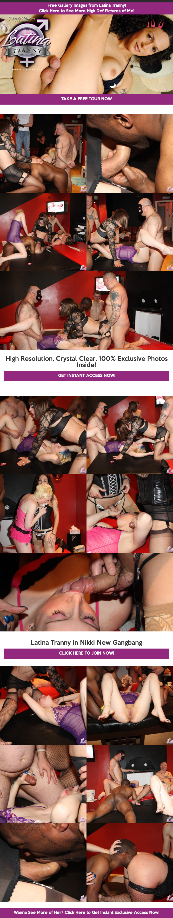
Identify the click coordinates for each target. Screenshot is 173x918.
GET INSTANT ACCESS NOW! (86, 376)
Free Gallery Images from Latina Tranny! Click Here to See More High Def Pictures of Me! (86, 8)
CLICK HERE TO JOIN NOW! (86, 653)
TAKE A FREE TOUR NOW (86, 99)
